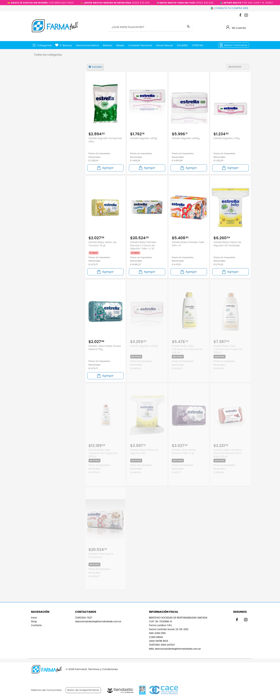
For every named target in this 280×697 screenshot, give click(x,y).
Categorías (44, 45)
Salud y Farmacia (235, 45)
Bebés (120, 45)
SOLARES (182, 45)
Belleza (107, 45)
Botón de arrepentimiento (83, 690)
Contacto (36, 623)
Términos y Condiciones (103, 669)
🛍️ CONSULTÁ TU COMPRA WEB (229, 8)
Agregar (105, 167)
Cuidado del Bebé (50, 109)
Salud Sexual (164, 45)
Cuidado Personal (140, 45)
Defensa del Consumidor (46, 690)
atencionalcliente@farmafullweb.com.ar (98, 619)
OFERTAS (197, 45)
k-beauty (66, 45)
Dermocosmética (87, 45)
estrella (95, 67)
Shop (34, 619)
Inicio (34, 615)
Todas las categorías (48, 55)
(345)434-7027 (83, 615)
